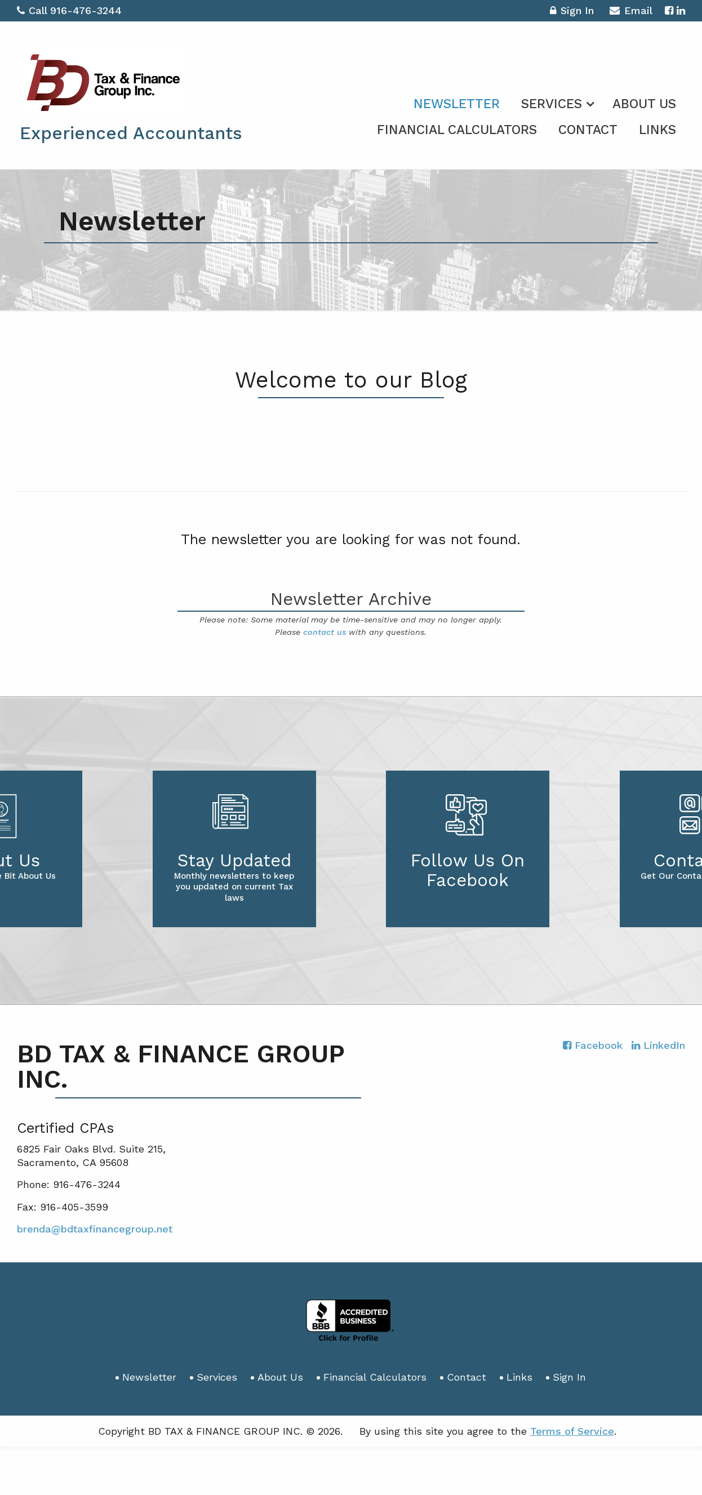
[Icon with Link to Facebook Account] (669, 10)
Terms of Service (572, 1431)
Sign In (572, 12)
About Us (644, 104)
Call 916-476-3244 (69, 10)
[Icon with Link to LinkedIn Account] (681, 10)
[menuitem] (457, 102)
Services (551, 104)
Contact (587, 129)
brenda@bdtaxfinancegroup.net (94, 1229)
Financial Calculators (457, 129)
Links (657, 129)
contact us (324, 632)
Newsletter (457, 104)
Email (631, 12)
